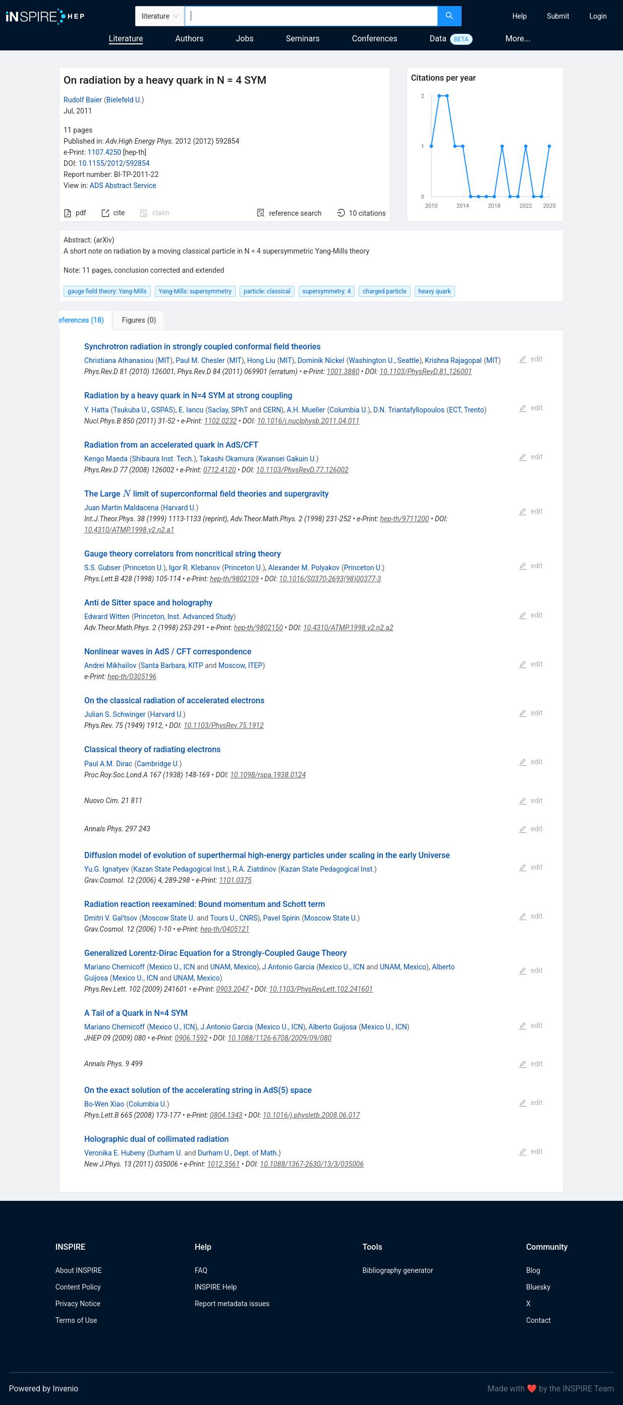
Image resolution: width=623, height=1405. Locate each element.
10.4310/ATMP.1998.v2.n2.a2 (348, 628)
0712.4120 (219, 470)
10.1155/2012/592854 (114, 163)
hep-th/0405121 (224, 929)
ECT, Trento (466, 410)
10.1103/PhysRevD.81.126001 (426, 372)
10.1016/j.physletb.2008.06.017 (311, 1115)
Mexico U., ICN (172, 967)
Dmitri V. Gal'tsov (110, 918)
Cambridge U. (158, 764)
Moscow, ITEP (240, 665)
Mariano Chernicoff (114, 967)
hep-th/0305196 (131, 677)
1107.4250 (105, 152)
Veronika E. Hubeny (114, 1153)
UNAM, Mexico (233, 967)
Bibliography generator (398, 1270)
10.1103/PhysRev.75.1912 (224, 725)
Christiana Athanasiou (118, 360)
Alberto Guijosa (333, 1027)
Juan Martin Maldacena (121, 508)
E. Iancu (191, 410)
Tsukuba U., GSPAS (143, 410)
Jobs (245, 38)
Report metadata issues (232, 1304)
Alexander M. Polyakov (303, 568)
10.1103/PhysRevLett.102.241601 (321, 989)
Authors (189, 38)
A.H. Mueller (306, 410)
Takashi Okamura (226, 459)
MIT (164, 360)
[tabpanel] (311, 761)
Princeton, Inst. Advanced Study (184, 617)
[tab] (93, 320)
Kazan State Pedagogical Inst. (180, 869)
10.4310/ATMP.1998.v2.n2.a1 (129, 530)
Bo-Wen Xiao (104, 1104)
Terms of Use (76, 1320)
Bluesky (538, 1287)
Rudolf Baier (83, 100)
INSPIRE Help (216, 1287)
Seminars (303, 38)
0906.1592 (191, 1038)
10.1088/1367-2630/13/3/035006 (312, 1164)
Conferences (375, 38)
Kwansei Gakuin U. (287, 459)
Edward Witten (107, 617)
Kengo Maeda (106, 459)
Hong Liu (261, 360)
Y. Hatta (96, 410)
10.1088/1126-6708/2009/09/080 (280, 1038)
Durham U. (166, 1153)
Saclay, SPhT (228, 410)
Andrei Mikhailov (110, 665)
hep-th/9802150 (258, 628)
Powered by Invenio (44, 1388)
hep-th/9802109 (234, 579)
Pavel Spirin (281, 918)
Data (438, 38)
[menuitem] (520, 16)
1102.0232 (220, 421)
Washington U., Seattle (384, 360)
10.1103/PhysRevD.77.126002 (302, 470)
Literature (126, 38)
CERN (272, 410)
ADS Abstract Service (123, 185)
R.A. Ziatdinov (254, 869)
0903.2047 (232, 989)
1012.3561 (223, 1164)
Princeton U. (144, 568)
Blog (533, 1270)
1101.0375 (235, 880)
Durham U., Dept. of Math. (238, 1153)
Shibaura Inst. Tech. (163, 459)
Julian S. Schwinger (115, 714)
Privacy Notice (77, 1304)
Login (598, 16)
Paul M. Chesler (200, 360)
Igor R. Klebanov (194, 568)
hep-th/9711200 (404, 519)
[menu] (543, 16)
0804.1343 (226, 1115)
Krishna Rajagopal (453, 360)
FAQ (201, 1270)
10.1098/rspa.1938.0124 (268, 775)
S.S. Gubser (102, 568)
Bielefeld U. (124, 100)
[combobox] (311, 16)
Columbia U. (348, 410)
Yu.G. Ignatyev (106, 869)
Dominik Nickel (321, 360)
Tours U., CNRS (234, 918)
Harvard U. (179, 508)
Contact (538, 1320)
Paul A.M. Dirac (108, 764)
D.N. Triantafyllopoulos (408, 410)
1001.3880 (343, 372)
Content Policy (78, 1287)
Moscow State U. (168, 918)
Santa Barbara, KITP (172, 665)
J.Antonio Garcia (288, 967)
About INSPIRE (78, 1270)
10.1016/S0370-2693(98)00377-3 (330, 579)
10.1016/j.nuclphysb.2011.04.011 (308, 421)
